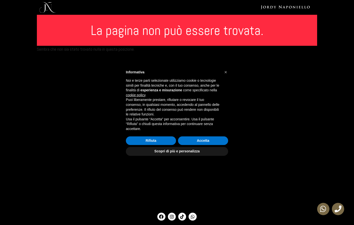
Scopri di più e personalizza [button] (177, 151)
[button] (226, 72)
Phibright (313, 7)
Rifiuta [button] (151, 141)
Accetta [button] (203, 141)
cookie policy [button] (135, 95)
